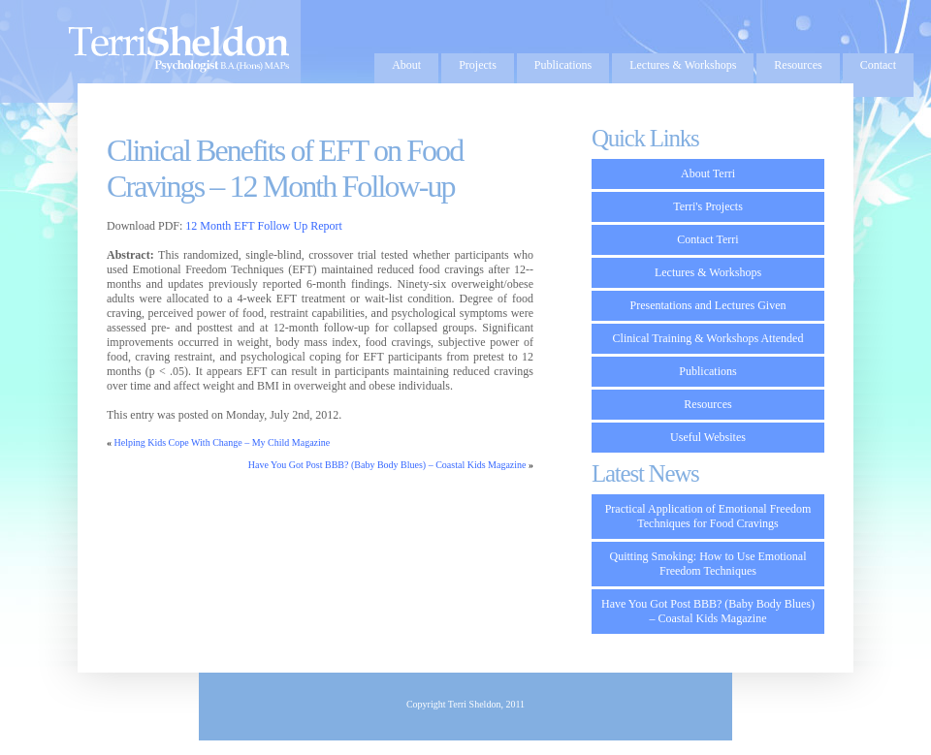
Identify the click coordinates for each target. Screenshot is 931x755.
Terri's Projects (708, 206)
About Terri (708, 173)
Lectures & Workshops (682, 65)
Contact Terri (707, 239)
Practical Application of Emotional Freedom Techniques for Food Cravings (708, 516)
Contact (878, 65)
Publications (563, 65)
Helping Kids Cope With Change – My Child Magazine (222, 442)
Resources (797, 65)
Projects (478, 65)
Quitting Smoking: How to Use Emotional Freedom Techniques (708, 564)
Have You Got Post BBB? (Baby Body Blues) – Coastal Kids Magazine (387, 464)
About (406, 65)
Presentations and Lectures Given (708, 305)
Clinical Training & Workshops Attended (708, 338)
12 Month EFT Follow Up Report (263, 226)
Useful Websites (708, 437)
